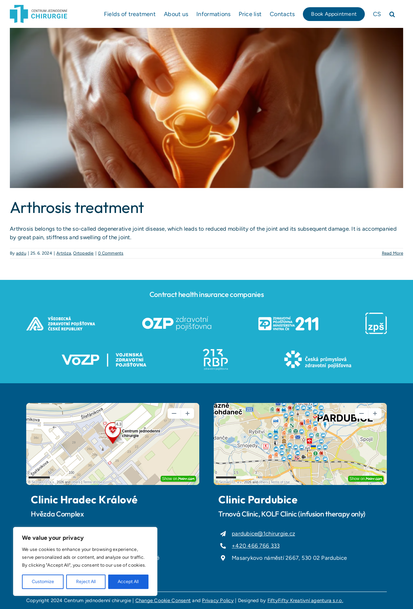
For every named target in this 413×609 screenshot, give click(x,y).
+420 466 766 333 (256, 545)
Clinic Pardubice (258, 499)
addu (21, 253)
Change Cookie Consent (163, 600)
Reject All (86, 581)
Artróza (63, 253)
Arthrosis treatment (77, 207)
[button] (392, 14)
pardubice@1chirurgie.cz (263, 533)
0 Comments (111, 253)
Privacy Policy (218, 600)
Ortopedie (83, 253)
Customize (43, 581)
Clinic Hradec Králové (84, 499)
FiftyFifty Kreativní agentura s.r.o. (305, 600)
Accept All (128, 581)
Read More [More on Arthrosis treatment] (392, 253)
